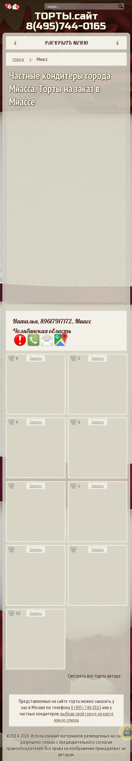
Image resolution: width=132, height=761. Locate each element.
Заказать (35, 358)
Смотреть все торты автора (94, 676)
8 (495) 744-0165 (86, 707)
